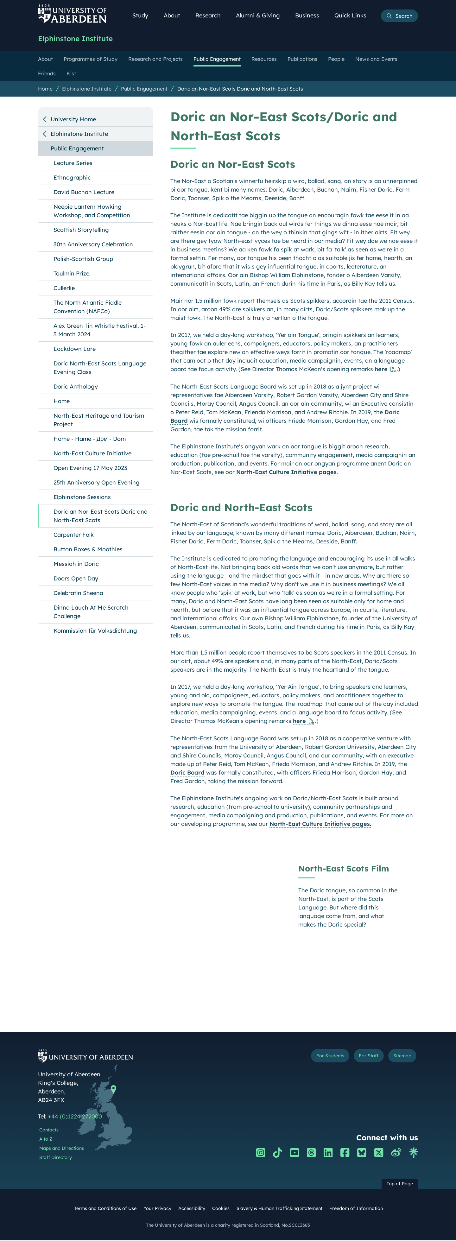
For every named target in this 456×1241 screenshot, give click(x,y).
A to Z (45, 1140)
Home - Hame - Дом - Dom (90, 439)
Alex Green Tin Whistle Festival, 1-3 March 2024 (100, 331)
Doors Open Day (76, 579)
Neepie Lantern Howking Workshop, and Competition (92, 211)
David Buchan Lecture (84, 192)
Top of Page (400, 1184)
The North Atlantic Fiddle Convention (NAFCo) (88, 307)
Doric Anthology (76, 387)
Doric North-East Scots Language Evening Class (100, 368)
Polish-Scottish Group (83, 259)
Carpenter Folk (74, 535)
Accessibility (191, 1209)
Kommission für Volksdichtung (95, 631)
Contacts (49, 1130)
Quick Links (353, 15)
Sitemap (399, 1057)
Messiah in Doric (76, 564)
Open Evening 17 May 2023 (90, 468)
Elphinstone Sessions (82, 497)
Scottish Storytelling (81, 230)
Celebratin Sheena (78, 593)
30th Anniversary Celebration (93, 245)
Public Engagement (144, 89)
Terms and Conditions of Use (105, 1209)
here (381, 369)
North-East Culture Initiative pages (286, 472)
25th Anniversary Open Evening (97, 483)
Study (143, 15)
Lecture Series (73, 163)
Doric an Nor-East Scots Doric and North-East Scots (240, 89)
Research (211, 15)
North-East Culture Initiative (92, 454)
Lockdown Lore (75, 349)
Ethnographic (72, 178)
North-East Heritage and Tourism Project (99, 420)
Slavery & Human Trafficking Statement (279, 1209)
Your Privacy (157, 1209)
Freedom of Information (356, 1209)
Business (310, 15)
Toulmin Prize (71, 274)
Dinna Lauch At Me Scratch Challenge (91, 612)
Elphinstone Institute (80, 39)
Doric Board (187, 773)
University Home (73, 119)
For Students (311, 1057)
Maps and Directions (61, 1149)
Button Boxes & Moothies (88, 550)
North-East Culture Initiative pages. (320, 824)
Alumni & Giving (261, 15)
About (175, 15)
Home (45, 89)
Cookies (221, 1209)
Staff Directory (55, 1158)
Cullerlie (64, 288)
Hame (62, 401)
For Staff (358, 1057)
